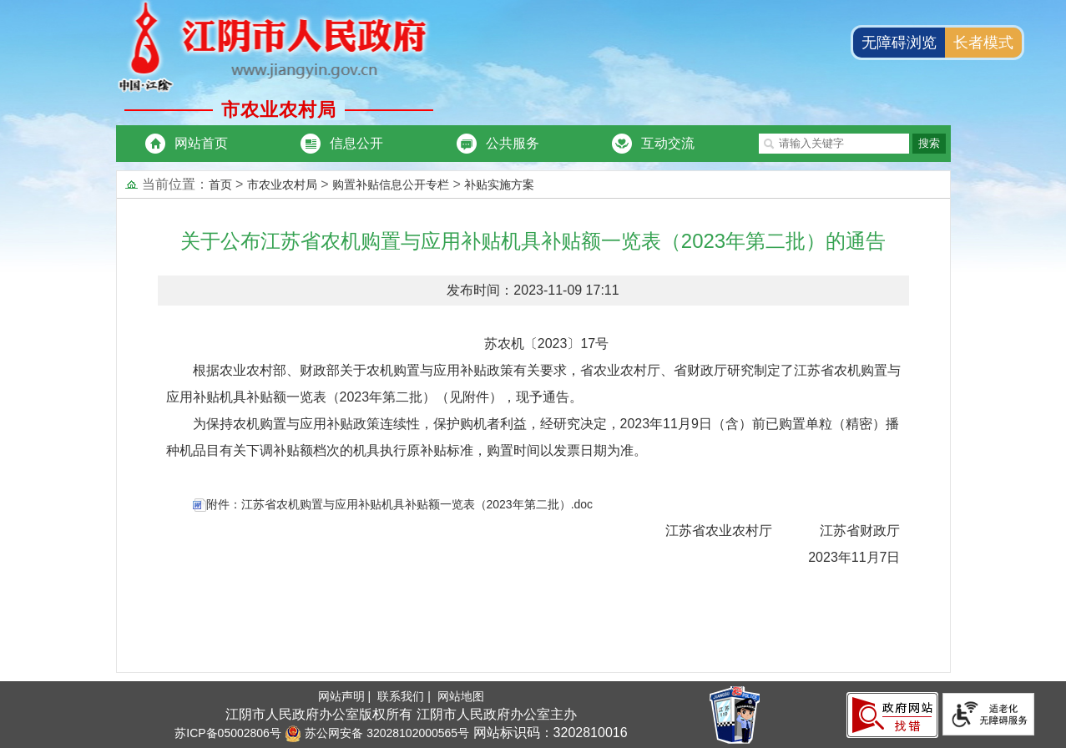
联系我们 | (405, 696)
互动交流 (668, 143)
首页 (220, 184)
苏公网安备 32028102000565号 (377, 733)
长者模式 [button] (983, 42)
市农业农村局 (282, 184)
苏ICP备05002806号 (227, 733)
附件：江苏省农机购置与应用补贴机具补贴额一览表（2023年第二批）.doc (400, 504)
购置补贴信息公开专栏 (390, 184)
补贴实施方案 (499, 184)
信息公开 (356, 143)
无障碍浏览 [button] (899, 42)
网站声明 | (346, 696)
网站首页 (201, 143)
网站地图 (460, 696)
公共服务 (512, 143)
